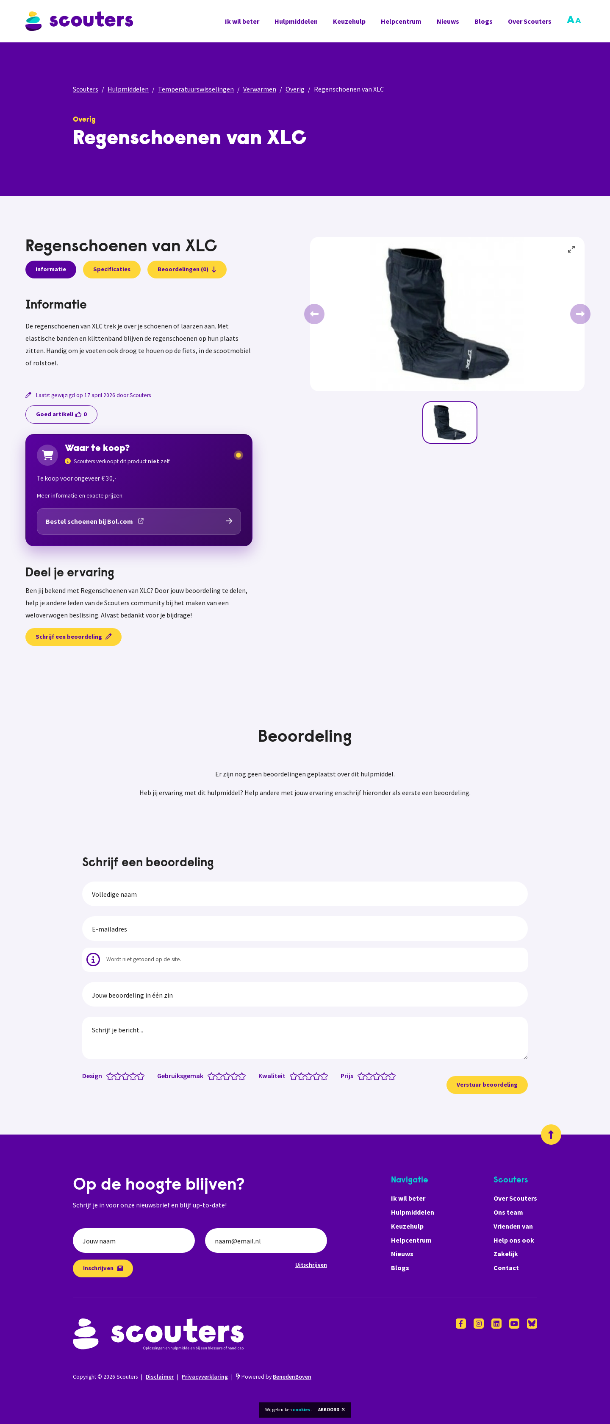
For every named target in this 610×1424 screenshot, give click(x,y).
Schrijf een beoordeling (73, 636)
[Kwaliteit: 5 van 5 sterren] (326, 1075)
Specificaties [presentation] (111, 269)
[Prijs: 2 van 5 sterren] (371, 1075)
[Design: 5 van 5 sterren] (142, 1075)
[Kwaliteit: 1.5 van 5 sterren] (299, 1075)
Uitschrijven (311, 1264)
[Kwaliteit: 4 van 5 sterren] (318, 1075)
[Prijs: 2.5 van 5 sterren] (375, 1075)
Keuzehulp (349, 21)
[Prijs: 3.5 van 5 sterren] (382, 1075)
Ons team (508, 1212)
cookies (302, 1410)
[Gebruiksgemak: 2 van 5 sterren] (221, 1075)
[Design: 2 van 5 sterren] (120, 1075)
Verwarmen (259, 89)
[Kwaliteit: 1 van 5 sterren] (295, 1075)
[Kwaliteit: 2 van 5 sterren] (303, 1075)
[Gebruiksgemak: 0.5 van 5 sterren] (209, 1075)
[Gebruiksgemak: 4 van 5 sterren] (236, 1075)
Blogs (483, 21)
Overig (295, 89)
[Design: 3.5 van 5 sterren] (131, 1075)
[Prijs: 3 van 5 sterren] (378, 1075)
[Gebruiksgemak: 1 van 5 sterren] (213, 1075)
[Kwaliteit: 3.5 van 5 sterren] (314, 1075)
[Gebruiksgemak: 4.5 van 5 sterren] (240, 1075)
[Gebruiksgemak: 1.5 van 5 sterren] (217, 1075)
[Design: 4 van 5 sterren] (135, 1075)
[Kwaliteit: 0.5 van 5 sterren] (292, 1075)
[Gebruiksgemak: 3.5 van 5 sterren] (232, 1075)
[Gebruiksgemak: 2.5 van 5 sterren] (225, 1075)
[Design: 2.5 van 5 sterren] (123, 1075)
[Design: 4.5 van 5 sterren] (139, 1075)
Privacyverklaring (205, 1376)
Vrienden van (513, 1226)
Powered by (273, 1376)
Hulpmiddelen (296, 21)
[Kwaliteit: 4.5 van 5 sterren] (322, 1075)
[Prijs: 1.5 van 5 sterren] (367, 1075)
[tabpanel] (138, 334)
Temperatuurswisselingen (196, 89)
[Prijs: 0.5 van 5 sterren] (359, 1075)
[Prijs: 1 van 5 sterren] (363, 1075)
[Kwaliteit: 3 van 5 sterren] (311, 1075)
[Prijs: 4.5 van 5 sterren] (390, 1075)
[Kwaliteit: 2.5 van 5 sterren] (307, 1075)
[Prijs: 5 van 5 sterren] (394, 1075)
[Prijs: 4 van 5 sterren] (386, 1075)
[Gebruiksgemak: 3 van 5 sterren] (228, 1075)
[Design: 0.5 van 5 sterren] (108, 1075)
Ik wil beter (242, 21)
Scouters (85, 89)
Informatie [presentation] (51, 269)
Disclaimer (160, 1376)
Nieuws (448, 21)
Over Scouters (530, 21)
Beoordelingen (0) (187, 269)
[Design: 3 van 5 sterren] (127, 1075)
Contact (506, 1267)
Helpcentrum (401, 21)
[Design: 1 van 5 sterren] (112, 1075)
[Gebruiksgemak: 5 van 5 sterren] (244, 1075)
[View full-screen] (572, 249)
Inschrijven (103, 1268)
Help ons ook (514, 1240)
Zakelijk (506, 1253)
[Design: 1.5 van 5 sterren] (116, 1075)
